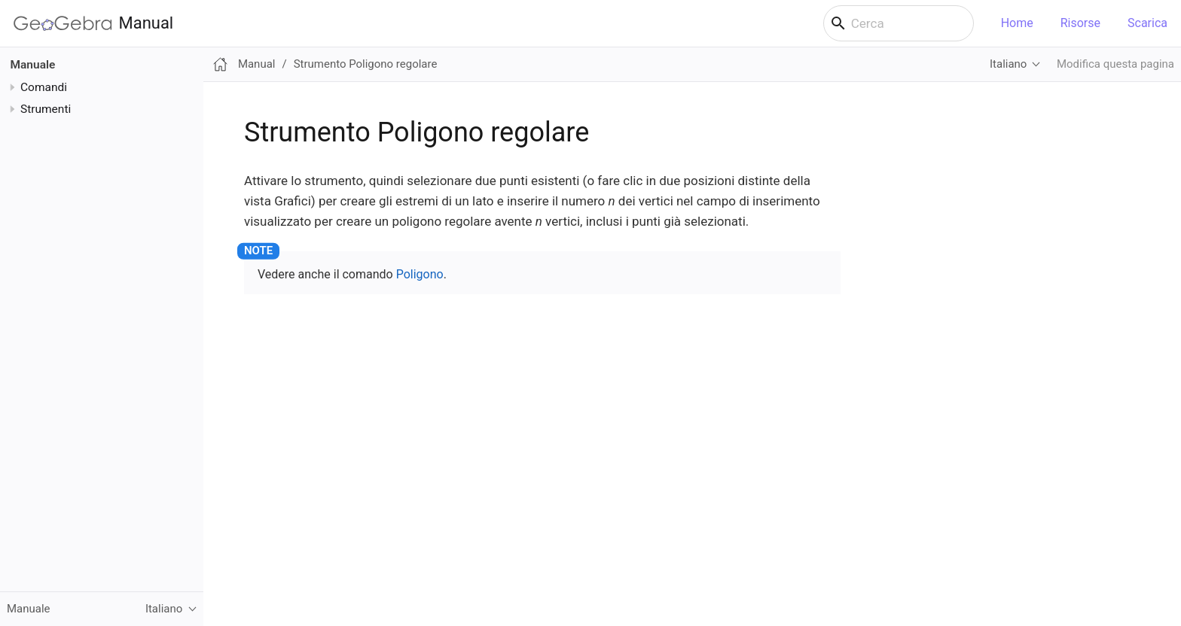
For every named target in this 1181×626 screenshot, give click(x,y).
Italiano (1008, 64)
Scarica (1147, 23)
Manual (93, 23)
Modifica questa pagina (1115, 64)
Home (1017, 23)
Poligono (420, 274)
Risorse (1080, 23)
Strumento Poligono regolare (366, 64)
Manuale (33, 64)
